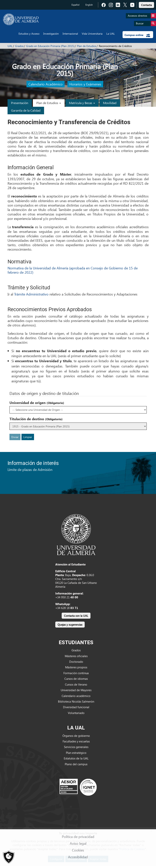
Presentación (19, 103)
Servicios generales (76, 747)
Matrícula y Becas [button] (82, 103)
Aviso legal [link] (78, 843)
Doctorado (76, 662)
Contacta (146, 5)
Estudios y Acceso (29, 33)
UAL (10, 46)
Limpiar (27, 437)
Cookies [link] (78, 850)
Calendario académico (76, 696)
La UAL (110, 33)
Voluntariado (76, 713)
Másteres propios (76, 667)
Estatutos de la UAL (76, 758)
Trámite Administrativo (31, 294)
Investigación (51, 33)
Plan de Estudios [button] (48, 103)
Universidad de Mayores (76, 690)
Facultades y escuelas (76, 741)
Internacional (70, 33)
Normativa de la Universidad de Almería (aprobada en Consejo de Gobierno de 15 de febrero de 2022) (73, 270)
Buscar (146, 23)
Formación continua (76, 673)
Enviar (15, 437)
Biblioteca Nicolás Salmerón (76, 701)
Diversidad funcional (76, 707)
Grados (19, 46)
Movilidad (109, 103)
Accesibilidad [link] (78, 856)
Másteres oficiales (76, 656)
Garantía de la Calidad (25, 110)
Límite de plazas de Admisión (30, 469)
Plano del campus (76, 764)
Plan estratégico (76, 753)
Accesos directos (142, 15)
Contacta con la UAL (76, 615)
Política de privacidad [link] (78, 836)
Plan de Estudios (86, 46)
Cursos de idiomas (76, 679)
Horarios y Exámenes (85, 84)
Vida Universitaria (92, 33)
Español (75, 4)
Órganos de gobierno (76, 736)
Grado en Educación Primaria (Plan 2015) (50, 46)
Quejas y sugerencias (70, 624)
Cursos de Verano (76, 684)
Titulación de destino (36, 419)
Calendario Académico (45, 84)
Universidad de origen (36, 402)
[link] (146, 4)
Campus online (137, 35)
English (89, 4)
